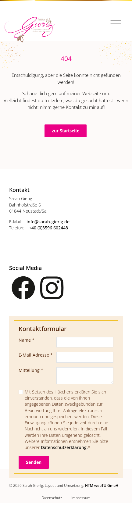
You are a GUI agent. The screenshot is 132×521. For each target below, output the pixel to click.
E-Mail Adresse (36, 355)
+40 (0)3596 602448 (48, 228)
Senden (33, 462)
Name (26, 340)
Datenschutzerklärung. (64, 447)
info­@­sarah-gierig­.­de (48, 222)
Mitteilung (31, 370)
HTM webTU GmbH (101, 485)
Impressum (81, 497)
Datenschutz (51, 497)
